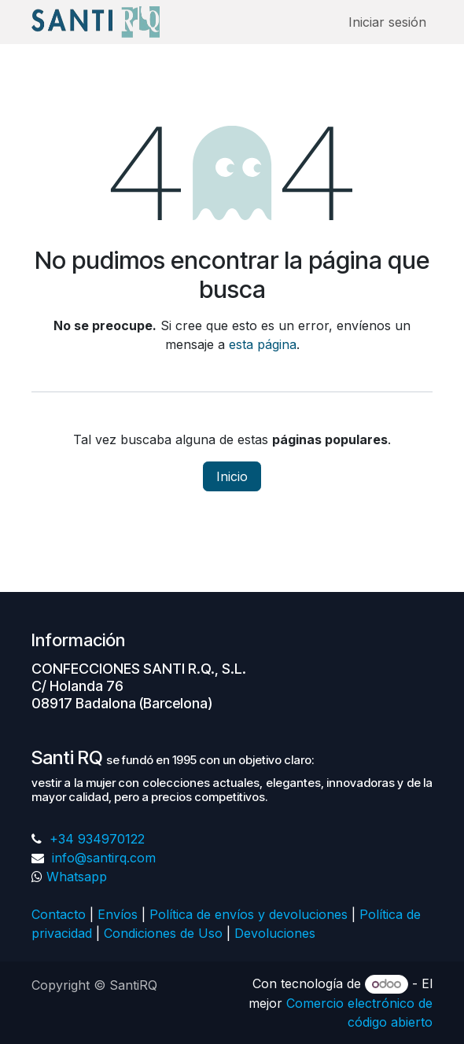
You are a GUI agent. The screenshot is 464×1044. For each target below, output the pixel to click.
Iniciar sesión (387, 22)
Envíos (118, 914)
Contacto (58, 914)
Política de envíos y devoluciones (248, 914)
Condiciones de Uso (163, 933)
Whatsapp (76, 876)
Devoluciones (276, 933)
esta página (262, 344)
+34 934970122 (95, 839)
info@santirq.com (102, 858)
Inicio (232, 476)
